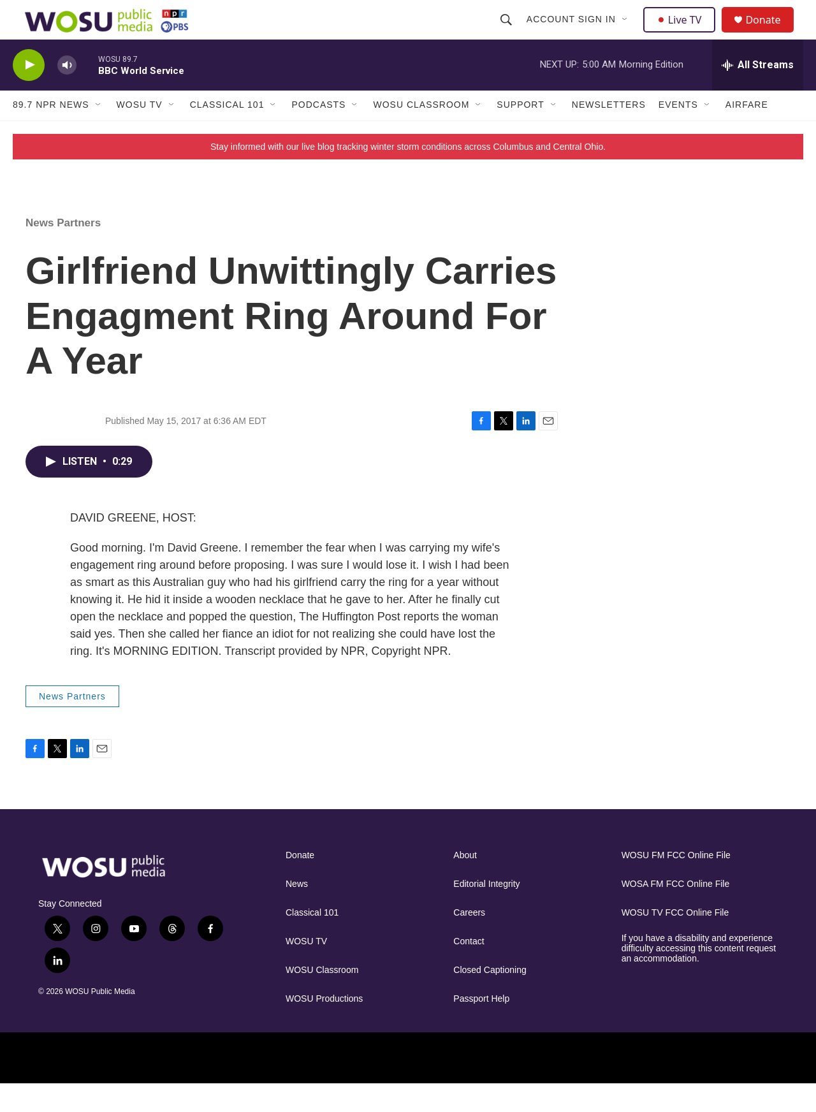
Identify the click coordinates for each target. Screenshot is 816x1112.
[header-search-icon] (507, 33)
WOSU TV (140, 133)
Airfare (746, 133)
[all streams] (757, 92)
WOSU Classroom (421, 133)
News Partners (63, 250)
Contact (468, 969)
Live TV (683, 33)
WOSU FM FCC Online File (676, 883)
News (297, 912)
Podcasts (318, 133)
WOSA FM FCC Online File (676, 912)
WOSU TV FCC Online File (675, 941)
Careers (469, 941)
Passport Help (481, 1027)
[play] (28, 92)
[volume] (67, 92)
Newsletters (609, 133)
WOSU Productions (324, 1027)
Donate (770, 33)
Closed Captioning (489, 998)
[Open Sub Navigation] (627, 33)
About (465, 883)
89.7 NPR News (51, 133)
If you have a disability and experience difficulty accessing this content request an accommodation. (699, 976)
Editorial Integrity (486, 912)
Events (678, 133)
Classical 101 (227, 133)
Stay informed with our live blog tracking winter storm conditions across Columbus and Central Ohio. (408, 174)
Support (520, 133)
